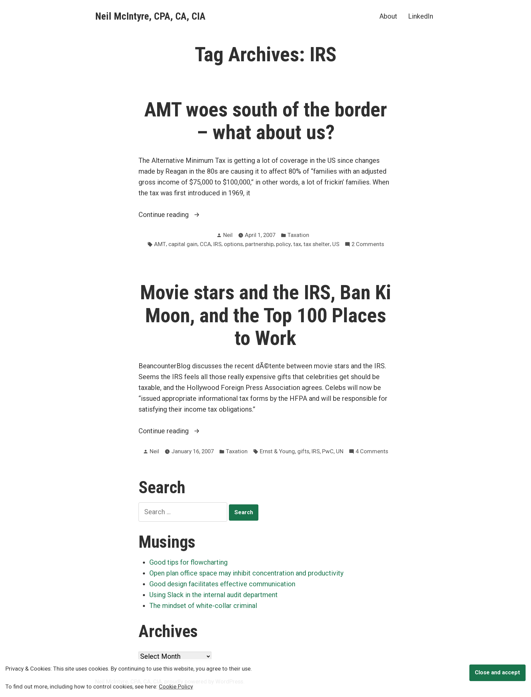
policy (283, 244)
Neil (228, 235)
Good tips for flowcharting (188, 562)
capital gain (182, 244)
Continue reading (174, 214)
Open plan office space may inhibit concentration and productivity (246, 573)
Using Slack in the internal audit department (213, 595)
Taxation (298, 235)
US (335, 244)
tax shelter (316, 244)
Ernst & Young (277, 451)
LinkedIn (420, 16)
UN (339, 451)
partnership (259, 244)
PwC (328, 451)
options (233, 244)
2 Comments (368, 244)
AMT (160, 244)
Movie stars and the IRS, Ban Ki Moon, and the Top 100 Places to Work (265, 315)
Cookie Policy (176, 686)
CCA (205, 244)
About (388, 16)
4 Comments (372, 451)
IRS (217, 244)
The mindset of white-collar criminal (203, 606)
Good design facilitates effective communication (222, 584)
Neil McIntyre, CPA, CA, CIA (150, 16)
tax (297, 244)
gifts (303, 451)
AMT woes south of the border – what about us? (265, 121)
